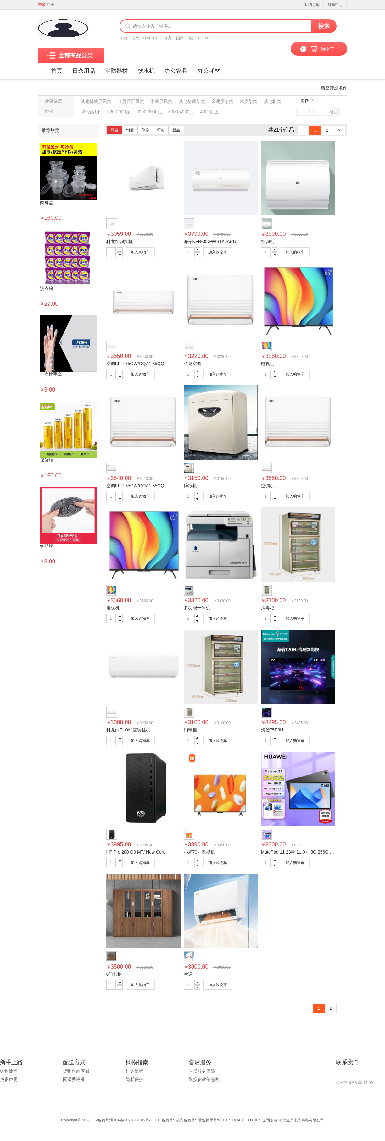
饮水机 (146, 71)
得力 (167, 38)
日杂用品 (83, 71)
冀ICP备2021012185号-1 (131, 1120)
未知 (123, 38)
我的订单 (312, 5)
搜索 (324, 26)
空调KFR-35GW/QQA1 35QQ (135, 363)
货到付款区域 (76, 1071)
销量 (130, 130)
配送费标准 (74, 1079)
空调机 (267, 241)
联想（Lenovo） (145, 38)
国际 (180, 38)
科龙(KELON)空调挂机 (128, 729)
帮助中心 (335, 5)
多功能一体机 (197, 607)
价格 (145, 130)
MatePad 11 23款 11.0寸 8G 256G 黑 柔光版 (305, 852)
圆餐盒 (46, 202)
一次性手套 (51, 374)
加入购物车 (140, 252)
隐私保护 (134, 1079)
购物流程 (9, 1071)
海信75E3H (272, 729)
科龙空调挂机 (119, 241)
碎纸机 (190, 485)
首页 (56, 71)
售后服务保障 (202, 1071)
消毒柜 (267, 607)
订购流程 (134, 1071)
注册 (50, 5)
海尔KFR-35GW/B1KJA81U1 (212, 241)
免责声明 (9, 1079)
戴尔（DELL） (200, 38)
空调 (188, 974)
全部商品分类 (70, 55)
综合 (114, 130)
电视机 (267, 363)
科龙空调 (192, 363)
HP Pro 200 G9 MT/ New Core (136, 852)
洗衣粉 (46, 288)
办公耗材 (209, 71)
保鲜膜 (46, 460)
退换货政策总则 (204, 1079)
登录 (42, 5)
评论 (161, 130)
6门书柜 (114, 974)
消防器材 (116, 71)
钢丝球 (46, 546)
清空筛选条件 (334, 87)
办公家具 (176, 71)
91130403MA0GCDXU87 (239, 1120)
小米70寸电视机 (199, 852)
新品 (176, 130)
